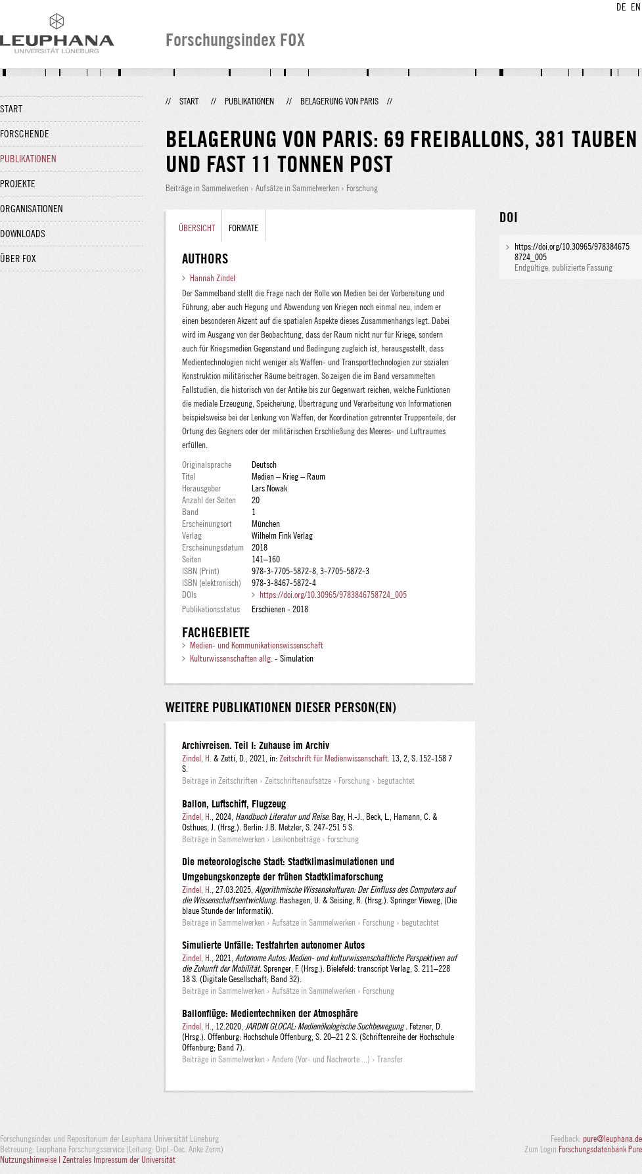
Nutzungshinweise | (31, 1159)
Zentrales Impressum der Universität (118, 1159)
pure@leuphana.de (612, 1138)
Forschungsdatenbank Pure (600, 1149)
